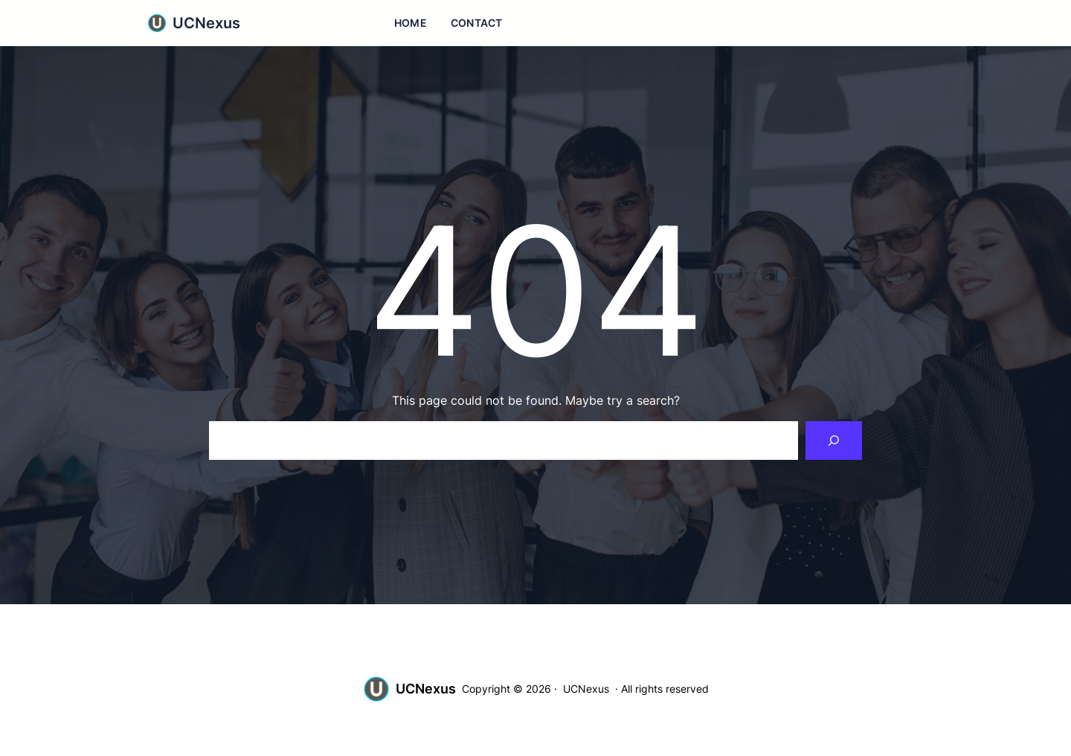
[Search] (833, 440)
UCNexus (206, 23)
